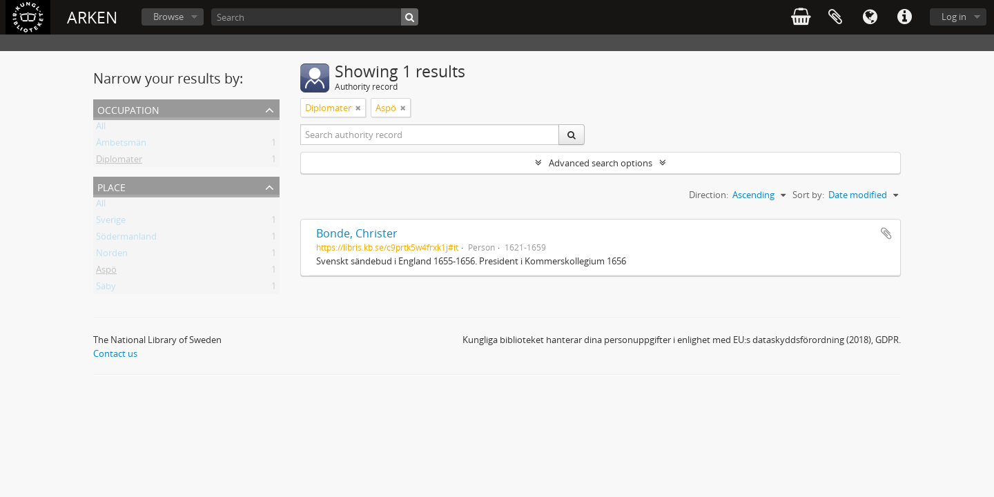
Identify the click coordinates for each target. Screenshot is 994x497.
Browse (168, 16)
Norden (112, 255)
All (101, 128)
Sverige (111, 222)
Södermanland (126, 239)
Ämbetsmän (121, 145)
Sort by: (808, 194)
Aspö (106, 272)
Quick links (904, 17)
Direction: (708, 194)
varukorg (800, 17)
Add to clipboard (886, 233)
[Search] (314, 17)
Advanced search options (600, 163)
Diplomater (119, 161)
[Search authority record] (430, 134)
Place (111, 186)
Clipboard (835, 17)
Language (869, 17)
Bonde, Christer (357, 233)
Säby (106, 288)
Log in (954, 16)
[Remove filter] (358, 108)
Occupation (128, 108)
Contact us (115, 353)
